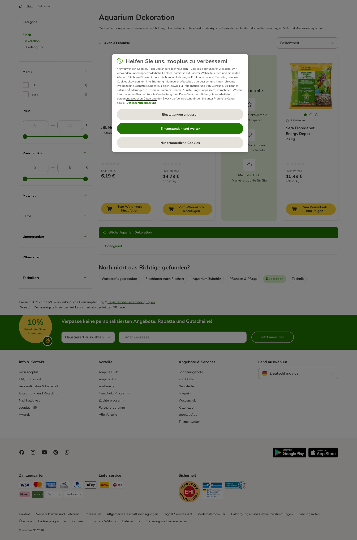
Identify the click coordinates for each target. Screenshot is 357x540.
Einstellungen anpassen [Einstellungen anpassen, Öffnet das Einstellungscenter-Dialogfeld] (180, 114)
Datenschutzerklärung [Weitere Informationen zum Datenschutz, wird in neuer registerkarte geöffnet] (141, 103)
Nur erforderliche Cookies (180, 143)
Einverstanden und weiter (180, 128)
